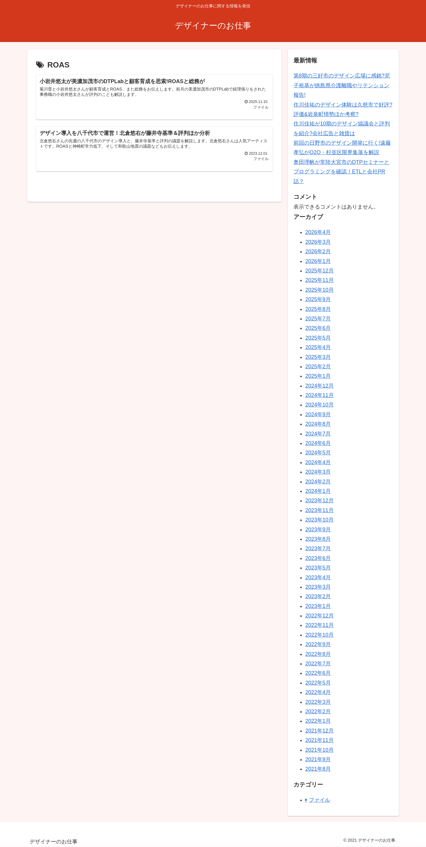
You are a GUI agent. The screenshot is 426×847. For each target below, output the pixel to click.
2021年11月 (319, 740)
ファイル (319, 800)
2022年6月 (318, 673)
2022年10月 (319, 635)
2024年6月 (318, 443)
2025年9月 (318, 299)
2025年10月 (319, 290)
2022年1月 (318, 721)
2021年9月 (318, 759)
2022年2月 (318, 711)
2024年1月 (318, 491)
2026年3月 (318, 242)
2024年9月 (318, 414)
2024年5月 (318, 453)
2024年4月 (318, 462)
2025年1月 (318, 376)
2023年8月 (318, 539)
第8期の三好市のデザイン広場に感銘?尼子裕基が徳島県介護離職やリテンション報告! (341, 85)
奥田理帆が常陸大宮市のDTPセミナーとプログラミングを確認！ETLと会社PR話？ (341, 171)
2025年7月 (318, 319)
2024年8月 (318, 424)
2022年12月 (319, 616)
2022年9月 (318, 644)
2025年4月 (318, 347)
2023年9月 (318, 530)
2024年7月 (318, 434)
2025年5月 (318, 338)
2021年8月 (318, 769)
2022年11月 (319, 625)
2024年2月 (318, 482)
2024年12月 (319, 386)
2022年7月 (318, 664)
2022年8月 (318, 654)
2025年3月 (318, 357)
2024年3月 (318, 472)
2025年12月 (319, 271)
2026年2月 (318, 251)
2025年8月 (318, 309)
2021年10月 (319, 750)
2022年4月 (318, 692)
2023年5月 (318, 568)
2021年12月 (319, 731)
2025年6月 (318, 328)
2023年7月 (318, 548)
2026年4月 (318, 232)
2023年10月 (319, 520)
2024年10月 (319, 405)
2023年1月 (318, 606)
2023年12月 (319, 501)
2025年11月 (319, 280)
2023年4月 (318, 577)
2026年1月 (318, 261)
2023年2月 (318, 596)
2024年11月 (319, 395)
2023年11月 (319, 510)
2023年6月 (318, 558)
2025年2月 (318, 367)
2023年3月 (318, 587)
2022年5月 (318, 683)
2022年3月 (318, 702)
